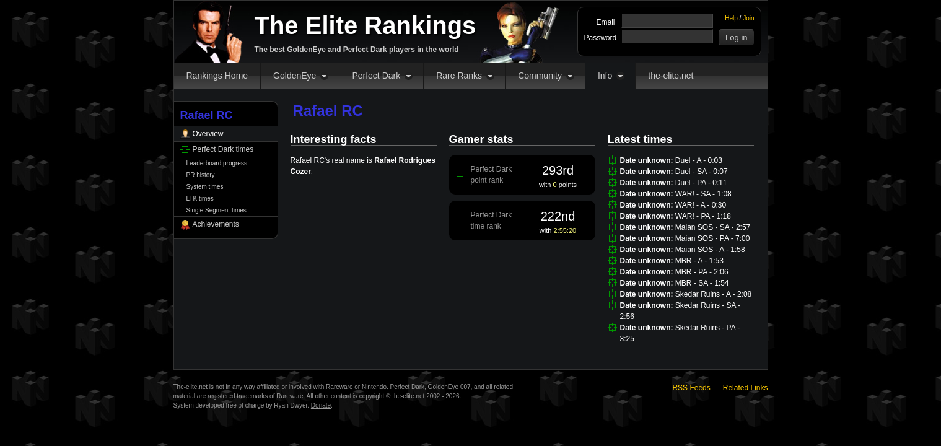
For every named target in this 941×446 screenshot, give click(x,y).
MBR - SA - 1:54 (702, 283)
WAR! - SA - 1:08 (703, 194)
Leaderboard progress (216, 163)
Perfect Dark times (223, 149)
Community (540, 76)
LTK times (200, 198)
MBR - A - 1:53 (699, 260)
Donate (321, 405)
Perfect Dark (376, 76)
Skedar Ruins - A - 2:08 (713, 294)
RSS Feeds (691, 387)
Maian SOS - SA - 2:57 (712, 227)
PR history (200, 175)
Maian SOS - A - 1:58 (710, 249)
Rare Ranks (459, 76)
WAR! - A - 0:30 (700, 205)
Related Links (745, 387)
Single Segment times (216, 210)
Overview (208, 133)
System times (205, 186)
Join (748, 18)
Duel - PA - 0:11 (701, 182)
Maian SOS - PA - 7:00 (712, 238)
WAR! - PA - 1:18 (703, 216)
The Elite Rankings (365, 25)
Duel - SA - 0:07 (701, 171)
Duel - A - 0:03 (698, 160)
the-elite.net (670, 76)
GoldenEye (294, 76)
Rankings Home (217, 76)
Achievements (216, 224)
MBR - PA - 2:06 (702, 272)
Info (605, 76)
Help (731, 18)
